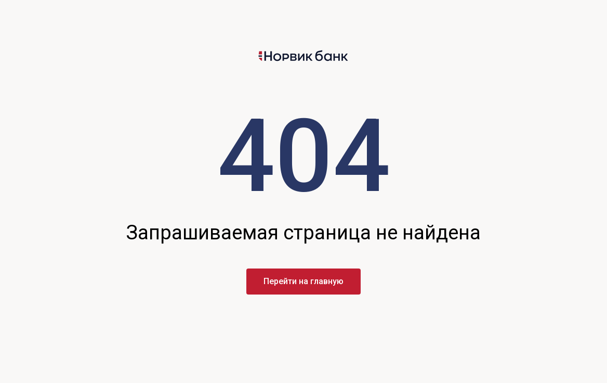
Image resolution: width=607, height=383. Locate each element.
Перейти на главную (303, 281)
